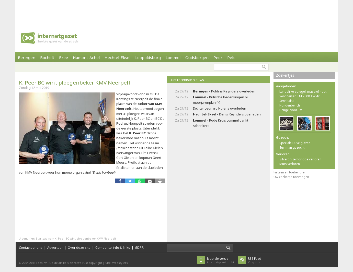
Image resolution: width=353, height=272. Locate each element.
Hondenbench (289, 105)
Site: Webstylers (116, 263)
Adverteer (55, 247)
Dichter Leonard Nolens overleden (219, 108)
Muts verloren (289, 164)
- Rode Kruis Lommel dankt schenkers (220, 123)
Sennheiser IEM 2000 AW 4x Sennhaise (299, 98)
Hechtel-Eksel (117, 57)
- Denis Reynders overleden (227, 114)
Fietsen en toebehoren (290, 172)
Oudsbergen (197, 57)
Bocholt (47, 57)
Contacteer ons (30, 247)
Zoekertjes (285, 75)
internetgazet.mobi (220, 260)
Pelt (231, 57)
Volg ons (254, 260)
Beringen (26, 57)
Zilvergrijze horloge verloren (300, 159)
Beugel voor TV (290, 110)
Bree (63, 57)
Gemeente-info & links (112, 247)
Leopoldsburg (148, 57)
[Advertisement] (177, 11)
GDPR (139, 247)
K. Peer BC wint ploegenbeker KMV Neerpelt (75, 82)
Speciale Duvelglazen (294, 143)
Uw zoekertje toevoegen (291, 177)
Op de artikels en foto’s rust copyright (75, 263)
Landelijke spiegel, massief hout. (303, 91)
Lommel (173, 57)
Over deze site (79, 247)
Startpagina (44, 238)
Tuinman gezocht (291, 147)
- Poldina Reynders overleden (224, 91)
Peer (217, 57)
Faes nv (41, 263)
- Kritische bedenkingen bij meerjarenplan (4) (220, 100)
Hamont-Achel (86, 57)
